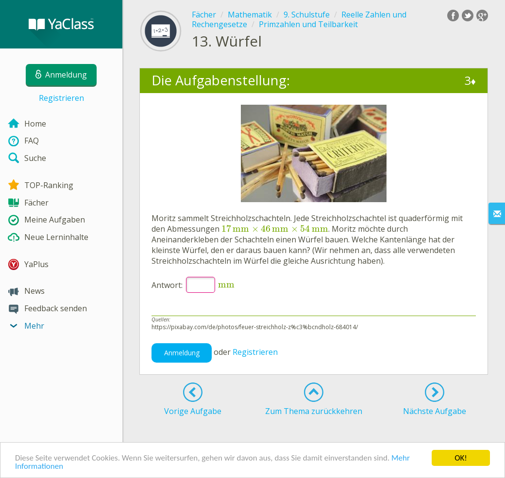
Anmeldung (182, 352)
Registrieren (61, 98)
